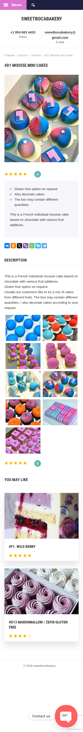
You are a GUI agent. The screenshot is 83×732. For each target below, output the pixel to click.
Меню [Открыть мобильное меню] (17, 5)
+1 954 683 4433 (22, 32)
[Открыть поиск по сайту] (33, 4)
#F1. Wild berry (22, 546)
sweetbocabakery (41, 19)
